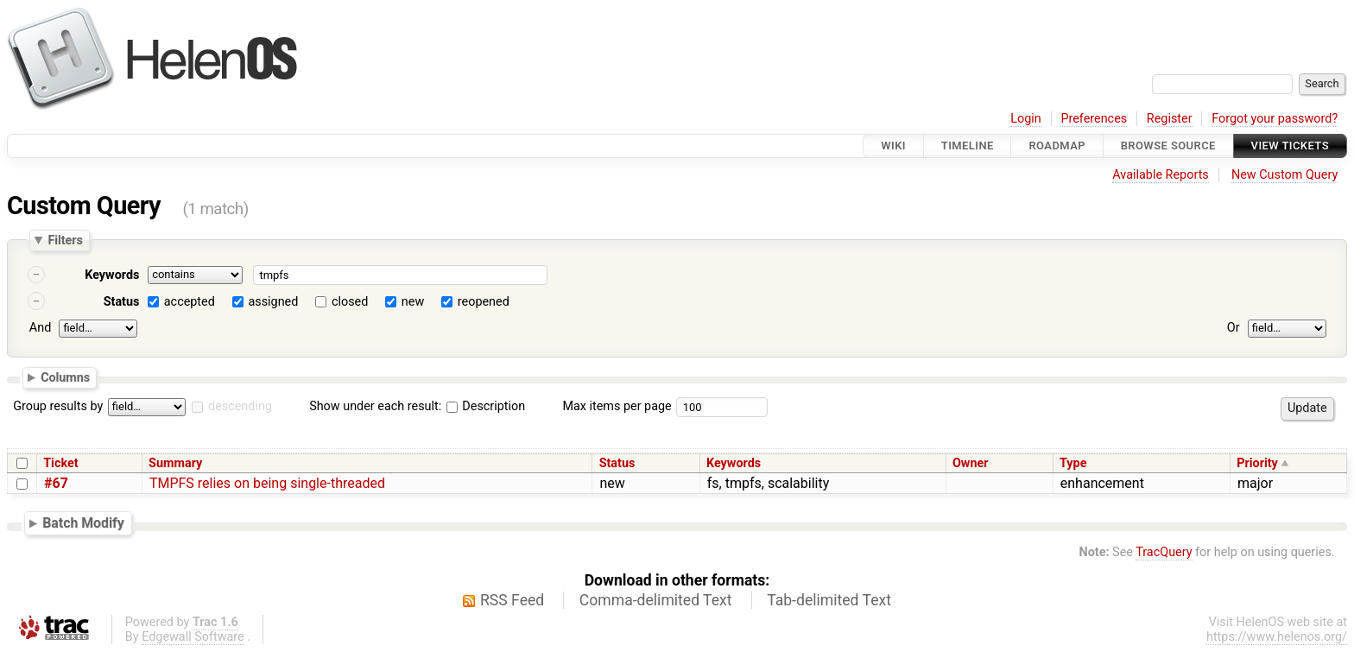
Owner (970, 463)
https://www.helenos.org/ (1276, 637)
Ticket (60, 463)
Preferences (1093, 118)
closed (350, 301)
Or (1233, 327)
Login (1025, 118)
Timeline (967, 145)
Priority (1257, 463)
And (40, 327)
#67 (56, 483)
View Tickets (1290, 145)
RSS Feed (512, 600)
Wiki (893, 145)
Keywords (112, 275)
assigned (273, 301)
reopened (483, 301)
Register (1170, 118)
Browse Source (1168, 145)
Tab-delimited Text (829, 600)
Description (485, 406)
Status (122, 301)
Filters (64, 240)
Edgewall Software (193, 637)
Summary (175, 463)
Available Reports (1160, 175)
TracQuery (1164, 552)
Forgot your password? (1275, 118)
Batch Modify (83, 523)
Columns (65, 376)
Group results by (58, 406)
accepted (189, 301)
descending (240, 406)
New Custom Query (1284, 175)
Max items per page (616, 406)
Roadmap (1056, 145)
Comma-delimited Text (655, 600)
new (413, 301)
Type (1073, 463)
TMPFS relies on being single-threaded (267, 483)
